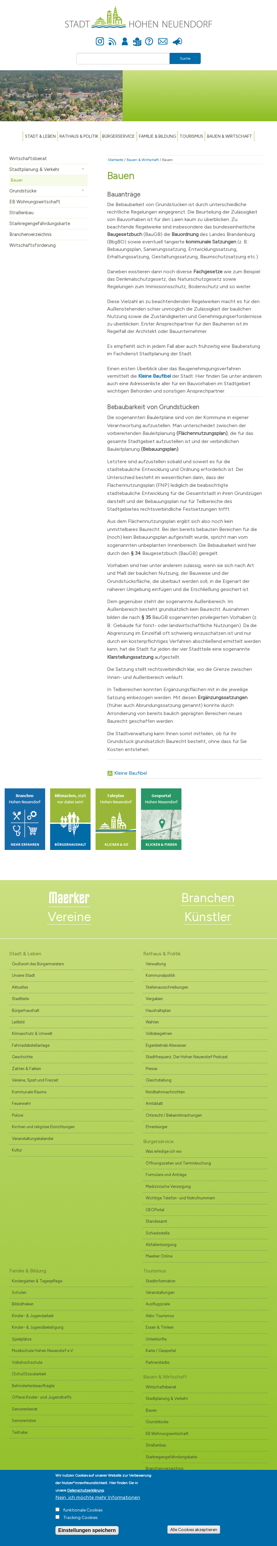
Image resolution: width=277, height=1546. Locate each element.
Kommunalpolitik (160, 975)
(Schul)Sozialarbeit (29, 1374)
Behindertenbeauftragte (33, 1385)
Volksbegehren (159, 1033)
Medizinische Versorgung (168, 1186)
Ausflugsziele (158, 1304)
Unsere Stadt (23, 975)
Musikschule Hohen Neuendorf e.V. (43, 1350)
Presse (177, 38)
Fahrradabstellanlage (30, 1045)
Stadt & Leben (40, 136)
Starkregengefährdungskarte (39, 223)
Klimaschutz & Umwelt (32, 1033)
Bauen (17, 180)
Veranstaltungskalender (33, 1138)
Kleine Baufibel (130, 773)
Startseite (115, 160)
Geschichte (22, 1057)
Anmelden (125, 38)
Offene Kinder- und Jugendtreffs (41, 1397)
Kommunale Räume (29, 1092)
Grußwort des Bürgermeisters (38, 964)
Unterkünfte (156, 1339)
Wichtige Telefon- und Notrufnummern (180, 1198)
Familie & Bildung (157, 136)
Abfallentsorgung (161, 1244)
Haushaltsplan (158, 1010)
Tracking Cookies (80, 1522)
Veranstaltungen (160, 1292)
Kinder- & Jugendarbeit (33, 1315)
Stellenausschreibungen (167, 987)
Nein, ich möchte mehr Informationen (97, 1502)
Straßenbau (21, 212)
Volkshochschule (27, 1362)
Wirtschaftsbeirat (28, 158)
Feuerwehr (21, 1103)
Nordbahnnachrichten (165, 1092)
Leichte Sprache (137, 38)
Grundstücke (22, 191)
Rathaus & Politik (78, 136)
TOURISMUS (191, 136)
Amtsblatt (154, 1103)
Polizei (17, 1115)
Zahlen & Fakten (26, 1068)
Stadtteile (20, 998)
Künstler (207, 916)
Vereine (69, 916)
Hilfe (149, 38)
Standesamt (156, 1221)
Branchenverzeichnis (30, 234)
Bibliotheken (23, 1304)
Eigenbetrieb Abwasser (166, 1045)
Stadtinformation (161, 1281)
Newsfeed (112, 38)
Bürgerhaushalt (25, 1010)
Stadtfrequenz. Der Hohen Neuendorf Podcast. (187, 1057)
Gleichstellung (158, 1080)
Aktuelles (20, 987)
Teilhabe (19, 1432)
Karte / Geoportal (161, 1350)
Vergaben (154, 998)
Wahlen (152, 1022)
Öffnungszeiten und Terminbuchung (178, 1163)
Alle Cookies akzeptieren (193, 1534)
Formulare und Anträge (166, 1174)
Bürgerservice (118, 136)
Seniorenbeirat (24, 1409)
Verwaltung (156, 964)
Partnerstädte (157, 1362)
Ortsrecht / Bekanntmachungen (174, 1115)
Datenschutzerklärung (85, 1495)
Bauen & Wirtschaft (229, 136)
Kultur (17, 1150)
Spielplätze (21, 1339)
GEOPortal (155, 1209)
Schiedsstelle (158, 1233)
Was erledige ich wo (163, 1151)
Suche (185, 58)
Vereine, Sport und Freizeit (35, 1080)
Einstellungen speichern (87, 1535)
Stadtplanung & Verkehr (34, 169)
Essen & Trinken (160, 1327)
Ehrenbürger (156, 1126)
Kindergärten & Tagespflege (37, 1281)
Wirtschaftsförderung (32, 245)
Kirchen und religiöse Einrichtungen (43, 1126)
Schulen (19, 1292)
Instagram (100, 38)
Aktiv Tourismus (160, 1315)
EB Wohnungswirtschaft (34, 202)
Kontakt (163, 38)
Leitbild (18, 1022)
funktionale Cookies (83, 1514)
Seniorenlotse (24, 1420)
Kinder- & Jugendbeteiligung (37, 1327)
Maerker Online (159, 1256)
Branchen (208, 897)
